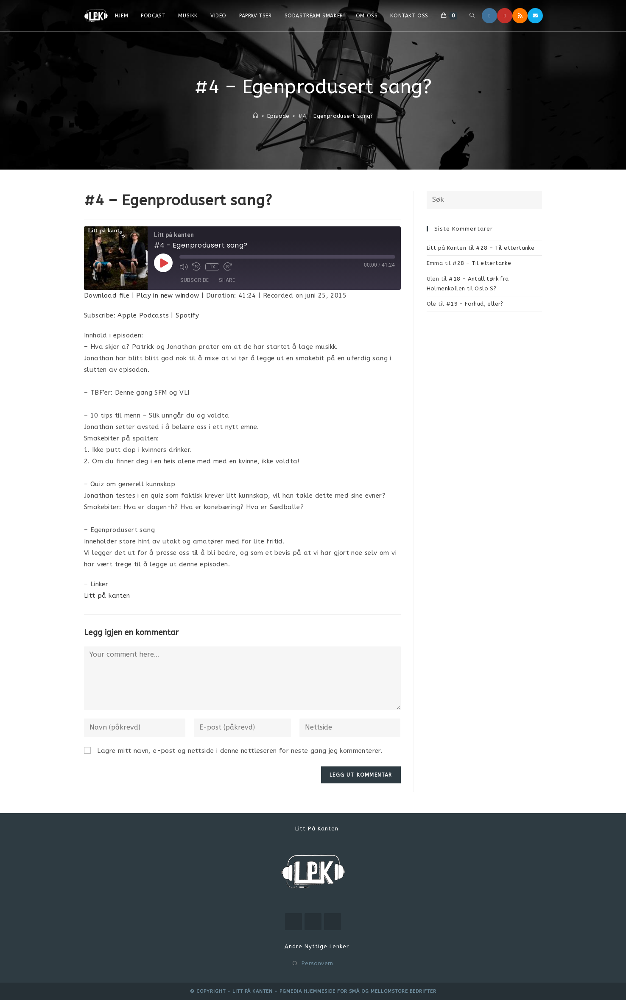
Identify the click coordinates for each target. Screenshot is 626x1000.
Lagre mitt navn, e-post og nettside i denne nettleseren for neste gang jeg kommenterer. (240, 751)
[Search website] (472, 15)
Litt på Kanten (447, 248)
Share (227, 280)
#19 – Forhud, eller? (474, 304)
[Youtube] (504, 15)
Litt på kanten (107, 595)
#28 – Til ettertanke (505, 248)
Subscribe (194, 280)
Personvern (317, 963)
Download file (106, 295)
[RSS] (520, 15)
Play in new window (167, 295)
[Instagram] (489, 15)
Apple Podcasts (143, 315)
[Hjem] (255, 116)
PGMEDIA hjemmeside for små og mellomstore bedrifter (357, 991)
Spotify (187, 315)
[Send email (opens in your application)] (535, 15)
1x (212, 267)
